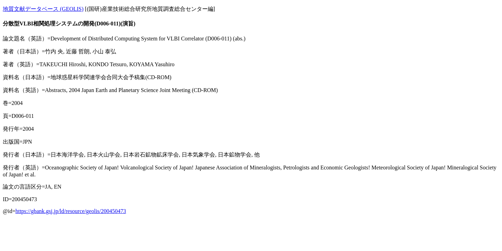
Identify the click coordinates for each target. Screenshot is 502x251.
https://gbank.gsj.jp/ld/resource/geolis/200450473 (70, 211)
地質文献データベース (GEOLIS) (43, 9)
